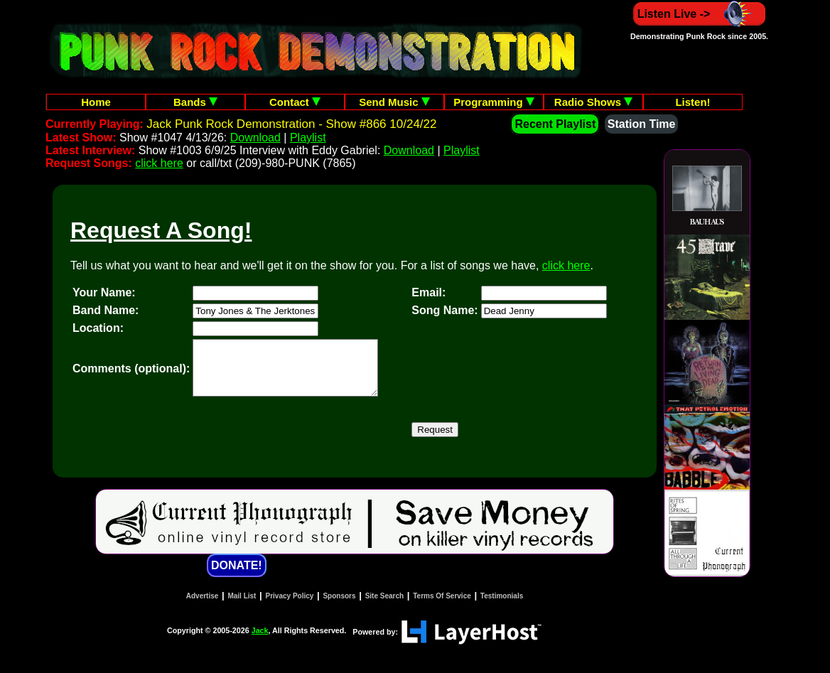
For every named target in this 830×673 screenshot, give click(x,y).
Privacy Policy (290, 606)
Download (255, 137)
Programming (493, 102)
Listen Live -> (699, 14)
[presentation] (301, 440)
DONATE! (236, 576)
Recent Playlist (554, 124)
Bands (195, 102)
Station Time (642, 124)
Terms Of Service (442, 606)
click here (159, 163)
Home (96, 102)
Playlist (308, 137)
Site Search (384, 606)
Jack (260, 641)
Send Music (394, 102)
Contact (294, 102)
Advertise (202, 606)
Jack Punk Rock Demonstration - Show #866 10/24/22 (291, 124)
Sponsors (339, 606)
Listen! (692, 102)
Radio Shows (593, 102)
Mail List (241, 606)
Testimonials (501, 606)
